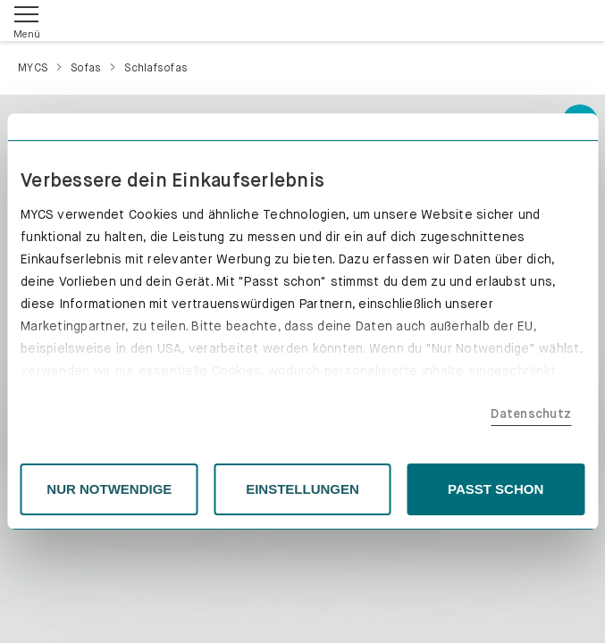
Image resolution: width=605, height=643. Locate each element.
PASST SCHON (495, 489)
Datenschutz (531, 413)
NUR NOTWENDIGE (109, 489)
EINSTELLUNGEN (302, 489)
